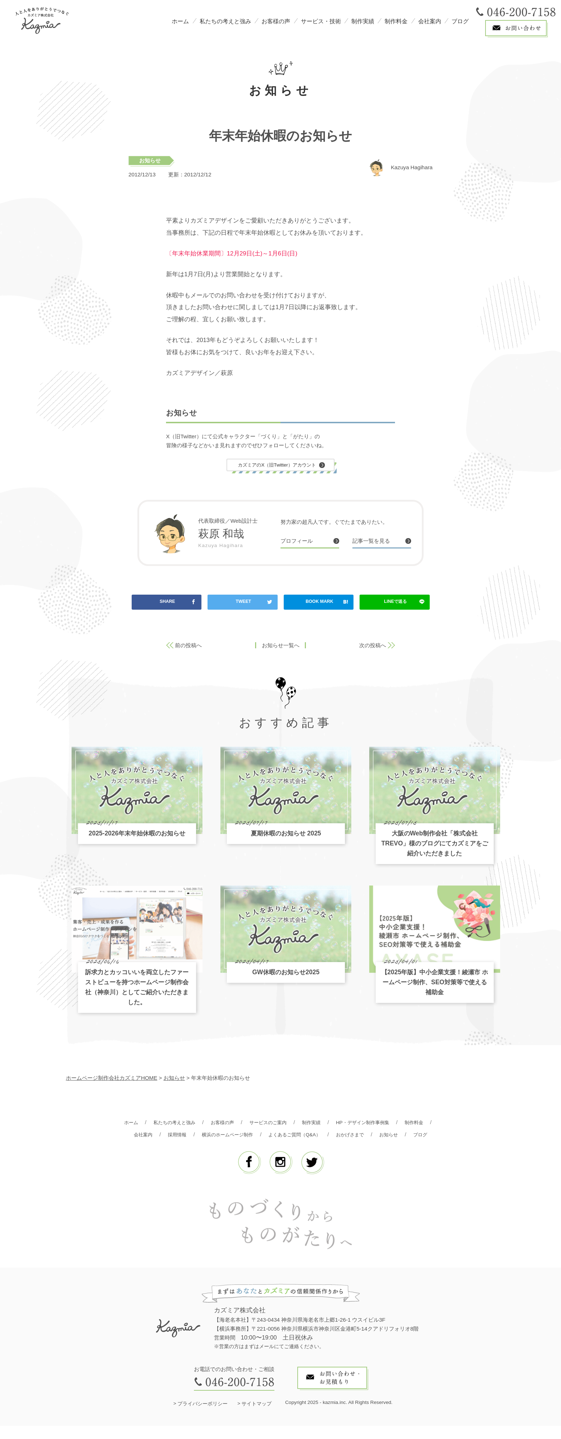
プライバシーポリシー (202, 1417)
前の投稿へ (188, 646)
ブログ (460, 21)
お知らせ (150, 160)
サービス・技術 (321, 21)
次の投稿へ (372, 646)
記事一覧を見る (373, 542)
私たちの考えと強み (225, 21)
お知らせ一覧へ (280, 646)
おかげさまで (403, 1135)
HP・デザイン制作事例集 (389, 1123)
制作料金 (396, 21)
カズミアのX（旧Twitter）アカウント (277, 465)
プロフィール (298, 542)
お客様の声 (276, 21)
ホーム (180, 21)
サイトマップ (257, 1417)
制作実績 (362, 21)
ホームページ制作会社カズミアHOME (111, 1079)
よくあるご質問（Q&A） (342, 1135)
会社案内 (429, 21)
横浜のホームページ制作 (267, 1135)
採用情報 (212, 1135)
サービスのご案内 (285, 1123)
